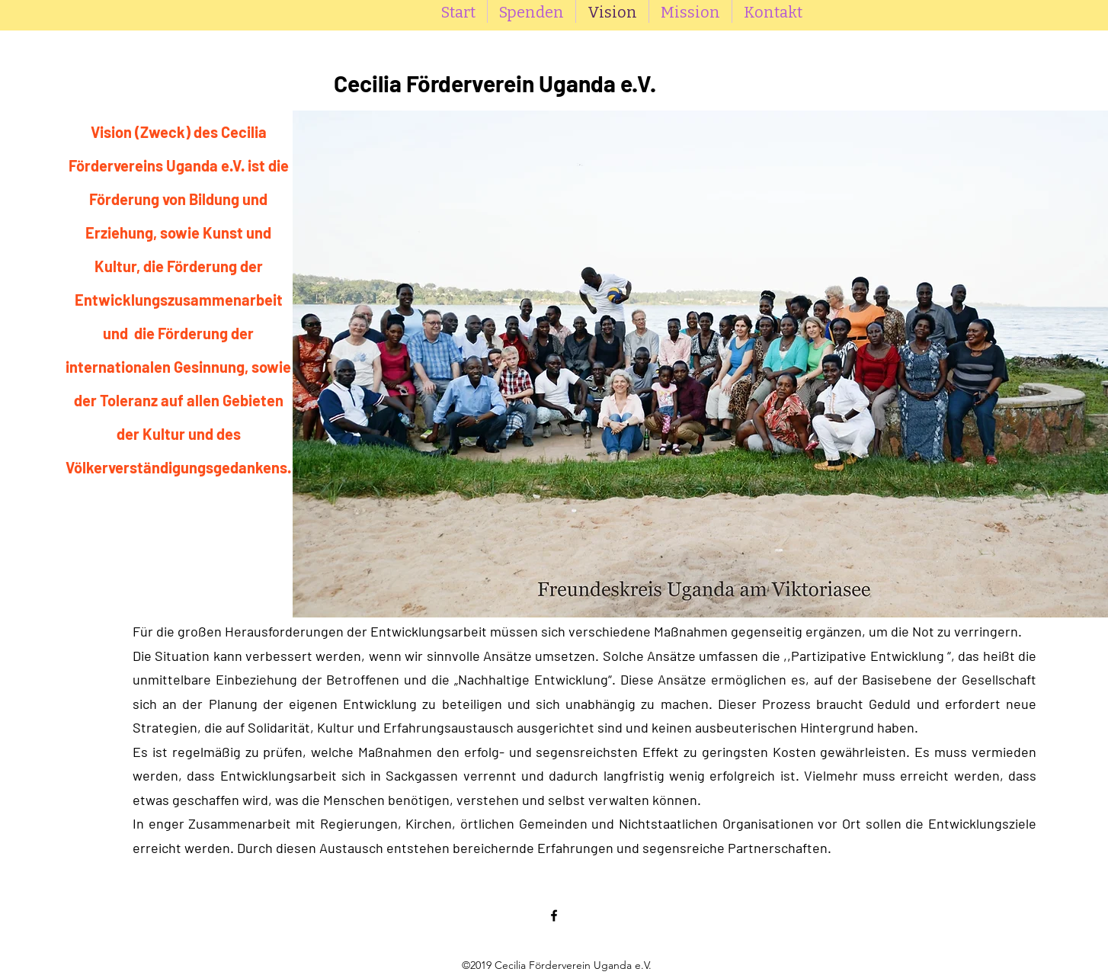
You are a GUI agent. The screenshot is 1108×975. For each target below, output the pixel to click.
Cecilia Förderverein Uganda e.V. (495, 83)
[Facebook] (554, 915)
